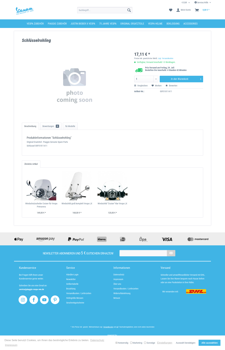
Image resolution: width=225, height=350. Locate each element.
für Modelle (70, 126)
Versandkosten (108, 327)
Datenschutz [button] (97, 340)
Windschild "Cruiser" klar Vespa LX (112, 203)
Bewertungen (50, 126)
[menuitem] (104, 10)
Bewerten (171, 85)
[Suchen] (129, 10)
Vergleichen (141, 85)
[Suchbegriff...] (104, 10)
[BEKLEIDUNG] (173, 23)
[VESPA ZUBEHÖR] (35, 23)
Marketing (136, 343)
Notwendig (121, 343)
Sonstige (149, 343)
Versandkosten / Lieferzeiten (78, 293)
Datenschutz (118, 274)
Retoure (116, 298)
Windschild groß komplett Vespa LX (77, 203)
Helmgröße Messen (74, 298)
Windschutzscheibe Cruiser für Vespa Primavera (41, 205)
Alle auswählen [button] (209, 343)
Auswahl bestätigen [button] (185, 343)
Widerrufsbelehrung (121, 293)
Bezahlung (70, 288)
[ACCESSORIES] (190, 23)
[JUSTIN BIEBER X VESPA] (82, 23)
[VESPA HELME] (155, 23)
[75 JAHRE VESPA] (108, 23)
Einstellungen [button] (164, 342)
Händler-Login (72, 274)
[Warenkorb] (202, 10)
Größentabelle (72, 284)
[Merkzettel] (171, 10)
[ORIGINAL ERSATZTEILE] (132, 23)
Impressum (118, 279)
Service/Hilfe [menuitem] (202, 2)
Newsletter (71, 279)
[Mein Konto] (183, 10)
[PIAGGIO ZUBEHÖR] (57, 23)
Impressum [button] (11, 345)
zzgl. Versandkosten (165, 58)
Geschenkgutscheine (75, 302)
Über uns (117, 284)
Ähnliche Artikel (31, 164)
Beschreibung (30, 126)
